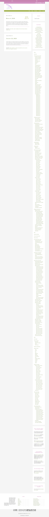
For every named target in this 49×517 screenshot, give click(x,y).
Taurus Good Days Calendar (39, 297)
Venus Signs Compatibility (38, 422)
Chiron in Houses (38, 178)
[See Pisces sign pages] (35, 511)
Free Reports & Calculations (38, 47)
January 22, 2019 (11, 38)
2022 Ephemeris (38, 108)
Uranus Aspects (38, 175)
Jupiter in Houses (38, 179)
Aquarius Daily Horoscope (39, 268)
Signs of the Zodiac (38, 35)
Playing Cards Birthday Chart (39, 227)
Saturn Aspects (38, 170)
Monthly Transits (37, 72)
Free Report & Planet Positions (39, 257)
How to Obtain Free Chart (38, 134)
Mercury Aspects (38, 164)
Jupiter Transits (38, 368)
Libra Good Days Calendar (39, 291)
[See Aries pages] (14, 511)
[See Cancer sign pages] (20, 511)
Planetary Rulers (37, 135)
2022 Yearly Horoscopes (39, 329)
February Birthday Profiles (39, 215)
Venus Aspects (38, 176)
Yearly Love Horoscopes (38, 334)
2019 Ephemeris (38, 105)
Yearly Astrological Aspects (38, 322)
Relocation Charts (37, 148)
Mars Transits (38, 369)
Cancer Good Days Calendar (39, 286)
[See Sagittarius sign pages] (29, 511)
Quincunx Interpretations (39, 169)
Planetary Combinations (37, 346)
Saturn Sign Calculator (38, 84)
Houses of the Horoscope (38, 133)
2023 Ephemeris (38, 109)
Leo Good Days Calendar (39, 290)
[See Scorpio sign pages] (27, 511)
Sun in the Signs (38, 200)
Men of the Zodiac (37, 118)
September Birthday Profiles (39, 223)
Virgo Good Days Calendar (39, 298)
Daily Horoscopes (37, 265)
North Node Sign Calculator (38, 76)
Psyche (36, 79)
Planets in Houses (37, 177)
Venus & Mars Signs (37, 119)
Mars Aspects (38, 163)
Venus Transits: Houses (39, 389)
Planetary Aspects (37, 159)
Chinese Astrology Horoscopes (39, 264)
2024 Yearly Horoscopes (39, 331)
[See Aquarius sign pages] (33, 511)
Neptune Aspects (38, 166)
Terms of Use (28, 513)
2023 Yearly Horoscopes (39, 330)
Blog (34, 232)
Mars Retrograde (37, 245)
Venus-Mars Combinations (38, 120)
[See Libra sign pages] (25, 511)
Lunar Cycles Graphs (38, 68)
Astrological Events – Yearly (38, 241)
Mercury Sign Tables (37, 71)
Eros (35, 351)
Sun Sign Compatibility (38, 421)
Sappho (36, 83)
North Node (36, 355)
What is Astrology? (37, 140)
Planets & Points (39, 36)
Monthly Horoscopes (37, 302)
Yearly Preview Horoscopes (38, 335)
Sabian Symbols (37, 136)
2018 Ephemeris (38, 104)
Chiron (36, 350)
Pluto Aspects (38, 168)
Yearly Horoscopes (37, 323)
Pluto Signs (36, 78)
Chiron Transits (38, 366)
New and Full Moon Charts (38, 75)
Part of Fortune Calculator (38, 77)
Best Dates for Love (37, 263)
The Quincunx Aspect (39, 172)
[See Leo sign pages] (22, 511)
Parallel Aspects (38, 167)
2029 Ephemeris (38, 115)
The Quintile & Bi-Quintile (39, 173)
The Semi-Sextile (38, 174)
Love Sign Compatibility (39, 37)
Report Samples (37, 143)
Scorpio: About (37, 402)
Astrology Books (37, 126)
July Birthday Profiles (39, 217)
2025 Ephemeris (38, 111)
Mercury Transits (38, 370)
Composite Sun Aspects (39, 417)
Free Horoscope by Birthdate (39, 256)
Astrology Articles (38, 31)
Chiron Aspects (38, 161)
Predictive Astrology (36, 364)
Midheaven (36, 353)
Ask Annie (38, 33)
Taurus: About (37, 403)
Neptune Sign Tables (37, 74)
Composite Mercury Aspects (39, 412)
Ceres (36, 349)
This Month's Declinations (38, 86)
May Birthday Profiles (39, 220)
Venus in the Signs (38, 201)
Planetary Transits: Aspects (38, 365)
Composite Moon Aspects (39, 413)
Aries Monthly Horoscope (39, 305)
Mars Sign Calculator (37, 69)
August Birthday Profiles (39, 213)
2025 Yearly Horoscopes (39, 332)
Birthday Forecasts (37, 210)
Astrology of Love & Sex (37, 117)
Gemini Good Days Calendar (39, 289)
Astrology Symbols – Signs (38, 128)
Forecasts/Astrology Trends (37, 239)
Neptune (36, 354)
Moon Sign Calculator (38, 73)
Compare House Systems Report (39, 129)
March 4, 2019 (10, 18)
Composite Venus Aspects (39, 419)
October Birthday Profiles (39, 222)
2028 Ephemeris (38, 114)
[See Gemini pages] (18, 511)
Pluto (35, 357)
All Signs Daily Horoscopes (39, 266)
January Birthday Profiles (39, 216)
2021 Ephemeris (38, 107)
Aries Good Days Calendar (39, 285)
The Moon (36, 359)
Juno (35, 352)
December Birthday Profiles (39, 214)
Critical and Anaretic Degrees (39, 130)
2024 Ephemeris (38, 110)
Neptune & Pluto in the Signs (40, 199)
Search (19, 505)
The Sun (36, 360)
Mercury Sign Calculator (38, 70)
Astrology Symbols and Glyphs (39, 127)
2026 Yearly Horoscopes (39, 333)
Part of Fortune (37, 356)
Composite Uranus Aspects (39, 418)
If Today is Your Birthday (38, 224)
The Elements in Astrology (38, 138)
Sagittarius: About (37, 401)
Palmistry (36, 226)
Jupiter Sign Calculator (38, 67)
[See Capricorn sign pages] (31, 511)
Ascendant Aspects (38, 160)
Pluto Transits (38, 372)
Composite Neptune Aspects (39, 414)
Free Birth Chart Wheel (38, 253)
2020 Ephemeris (38, 106)
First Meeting (36, 420)
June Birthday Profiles (39, 218)
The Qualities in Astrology (38, 207)
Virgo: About (36, 404)
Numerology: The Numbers (38, 225)
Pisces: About (37, 400)
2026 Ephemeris (38, 112)
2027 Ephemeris (38, 113)
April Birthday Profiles (39, 212)
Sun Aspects (37, 171)
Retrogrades (36, 82)
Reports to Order (37, 144)
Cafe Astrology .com (11, 6)
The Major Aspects (37, 139)
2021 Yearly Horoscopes (39, 328)
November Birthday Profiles (39, 221)
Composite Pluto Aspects (39, 415)
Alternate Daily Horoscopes (39, 267)
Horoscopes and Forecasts (37, 260)
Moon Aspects (38, 165)
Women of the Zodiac (38, 121)
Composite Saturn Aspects (39, 416)
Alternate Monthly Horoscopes (39, 261)
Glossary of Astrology (38, 132)
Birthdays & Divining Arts (38, 38)
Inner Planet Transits (38, 367)
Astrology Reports (36, 142)
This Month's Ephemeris (38, 87)
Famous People (39, 34)
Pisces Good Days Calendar (39, 292)
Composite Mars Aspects (39, 411)
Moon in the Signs (38, 198)
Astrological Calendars (38, 240)
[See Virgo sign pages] (23, 511)
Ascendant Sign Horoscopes (38, 262)
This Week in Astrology (36, 505)
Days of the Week (37, 131)
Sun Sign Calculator (37, 85)
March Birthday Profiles (39, 219)
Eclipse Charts (37, 244)
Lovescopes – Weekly (38, 301)
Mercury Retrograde (37, 246)
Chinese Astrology (36, 234)
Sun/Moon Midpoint (37, 358)
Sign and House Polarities (38, 137)
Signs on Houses (37, 204)
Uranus (36, 361)
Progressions (37, 390)
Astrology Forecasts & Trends (39, 30)
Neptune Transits (38, 371)
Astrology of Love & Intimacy (39, 32)
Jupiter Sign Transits (37, 299)
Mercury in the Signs (38, 197)
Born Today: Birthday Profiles (39, 211)
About (35, 52)
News (34, 337)
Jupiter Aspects (38, 162)
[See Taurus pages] (16, 511)
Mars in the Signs (38, 196)
